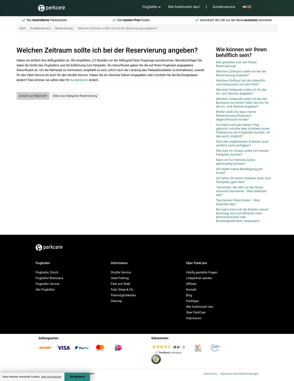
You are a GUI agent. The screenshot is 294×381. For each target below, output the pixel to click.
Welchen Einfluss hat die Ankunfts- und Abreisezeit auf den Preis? (241, 82)
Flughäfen (150, 7)
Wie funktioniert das (199, 307)
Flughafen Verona (47, 284)
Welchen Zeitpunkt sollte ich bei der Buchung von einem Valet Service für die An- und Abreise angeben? (242, 102)
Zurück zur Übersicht (33, 96)
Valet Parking (120, 278)
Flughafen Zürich (47, 272)
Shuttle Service (121, 272)
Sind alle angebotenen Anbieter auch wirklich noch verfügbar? (242, 143)
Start (22, 28)
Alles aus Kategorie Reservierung (75, 96)
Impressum (194, 318)
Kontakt (191, 289)
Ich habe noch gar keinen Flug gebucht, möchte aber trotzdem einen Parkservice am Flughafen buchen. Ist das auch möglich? (243, 130)
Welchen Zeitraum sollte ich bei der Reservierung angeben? (241, 73)
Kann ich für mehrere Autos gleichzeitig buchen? (235, 162)
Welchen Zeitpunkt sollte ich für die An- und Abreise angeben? (241, 91)
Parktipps (192, 301)
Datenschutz (210, 373)
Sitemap (116, 301)
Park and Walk (120, 284)
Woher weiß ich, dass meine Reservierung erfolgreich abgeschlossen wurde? (236, 115)
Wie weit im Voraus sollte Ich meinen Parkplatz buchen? (242, 152)
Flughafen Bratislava (49, 278)
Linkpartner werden (199, 278)
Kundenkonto (79, 80)
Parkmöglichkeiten (123, 295)
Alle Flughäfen (45, 289)
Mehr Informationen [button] (51, 376)
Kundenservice (224, 7)
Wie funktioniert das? (184, 7)
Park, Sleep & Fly (122, 289)
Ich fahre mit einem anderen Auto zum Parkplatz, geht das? (243, 180)
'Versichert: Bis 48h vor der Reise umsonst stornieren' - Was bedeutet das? (241, 191)
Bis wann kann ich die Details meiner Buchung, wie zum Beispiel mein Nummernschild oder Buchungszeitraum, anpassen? (242, 215)
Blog (189, 295)
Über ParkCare (196, 312)
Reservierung (64, 28)
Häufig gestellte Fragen (201, 272)
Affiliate (191, 284)
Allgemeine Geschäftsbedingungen (239, 373)
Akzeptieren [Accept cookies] (77, 376)
